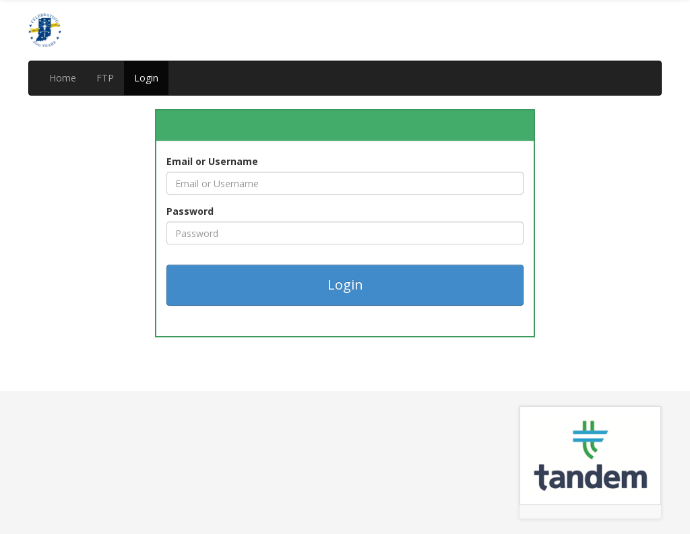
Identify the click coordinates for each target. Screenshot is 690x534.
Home (62, 77)
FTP (105, 77)
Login (146, 77)
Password (190, 211)
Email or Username (212, 161)
